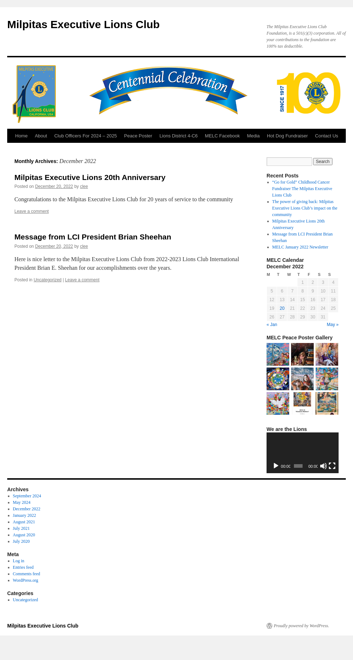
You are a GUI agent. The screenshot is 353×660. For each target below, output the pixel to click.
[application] (303, 452)
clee (84, 186)
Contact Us (326, 135)
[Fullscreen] (332, 466)
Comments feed (26, 573)
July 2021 (21, 528)
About (41, 135)
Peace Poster (138, 135)
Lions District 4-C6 (179, 135)
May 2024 (22, 502)
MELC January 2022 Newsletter (300, 247)
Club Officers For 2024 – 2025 (85, 135)
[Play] (276, 466)
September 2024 (27, 495)
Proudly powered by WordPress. (301, 625)
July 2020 (21, 541)
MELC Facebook (222, 135)
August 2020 (24, 534)
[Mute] (323, 466)
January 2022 (24, 515)
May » (333, 324)
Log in (18, 560)
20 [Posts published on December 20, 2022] (282, 308)
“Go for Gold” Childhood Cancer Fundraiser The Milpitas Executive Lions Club (302, 189)
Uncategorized (47, 279)
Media (253, 135)
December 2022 (26, 508)
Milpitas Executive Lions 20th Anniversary (89, 177)
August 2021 (24, 521)
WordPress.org (25, 580)
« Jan (272, 324)
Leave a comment (31, 211)
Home (21, 135)
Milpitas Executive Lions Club (83, 24)
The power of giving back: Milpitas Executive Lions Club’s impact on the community (305, 208)
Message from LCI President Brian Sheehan (92, 237)
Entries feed (23, 567)
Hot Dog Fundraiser (287, 135)
